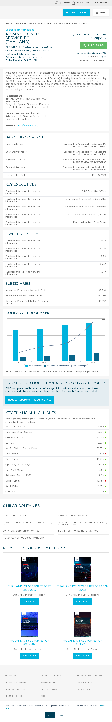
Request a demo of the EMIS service (29, 400)
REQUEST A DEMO (76, 12)
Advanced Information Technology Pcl (25, 523)
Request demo (13, 696)
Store (44, 696)
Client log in (99, 3)
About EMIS (11, 676)
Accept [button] (49, 715)
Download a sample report (93, 60)
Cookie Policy (85, 689)
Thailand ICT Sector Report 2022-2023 (29, 588)
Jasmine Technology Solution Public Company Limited (81, 523)
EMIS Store (80, 3)
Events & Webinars (52, 676)
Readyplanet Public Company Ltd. (23, 538)
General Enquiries (16, 689)
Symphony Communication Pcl (21, 531)
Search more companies (19, 30)
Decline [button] (62, 715)
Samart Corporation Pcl (73, 516)
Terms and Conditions (90, 676)
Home (9, 24)
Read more (29, 601)
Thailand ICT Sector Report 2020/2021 (29, 642)
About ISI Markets (15, 683)
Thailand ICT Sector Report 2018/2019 (82, 642)
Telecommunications (41, 24)
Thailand (21, 24)
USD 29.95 (93, 45)
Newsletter (48, 683)
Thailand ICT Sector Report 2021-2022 (82, 588)
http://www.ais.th (28, 125)
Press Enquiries (50, 689)
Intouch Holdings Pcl (16, 516)
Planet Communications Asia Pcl (78, 531)
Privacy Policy (86, 683)
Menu (101, 12)
